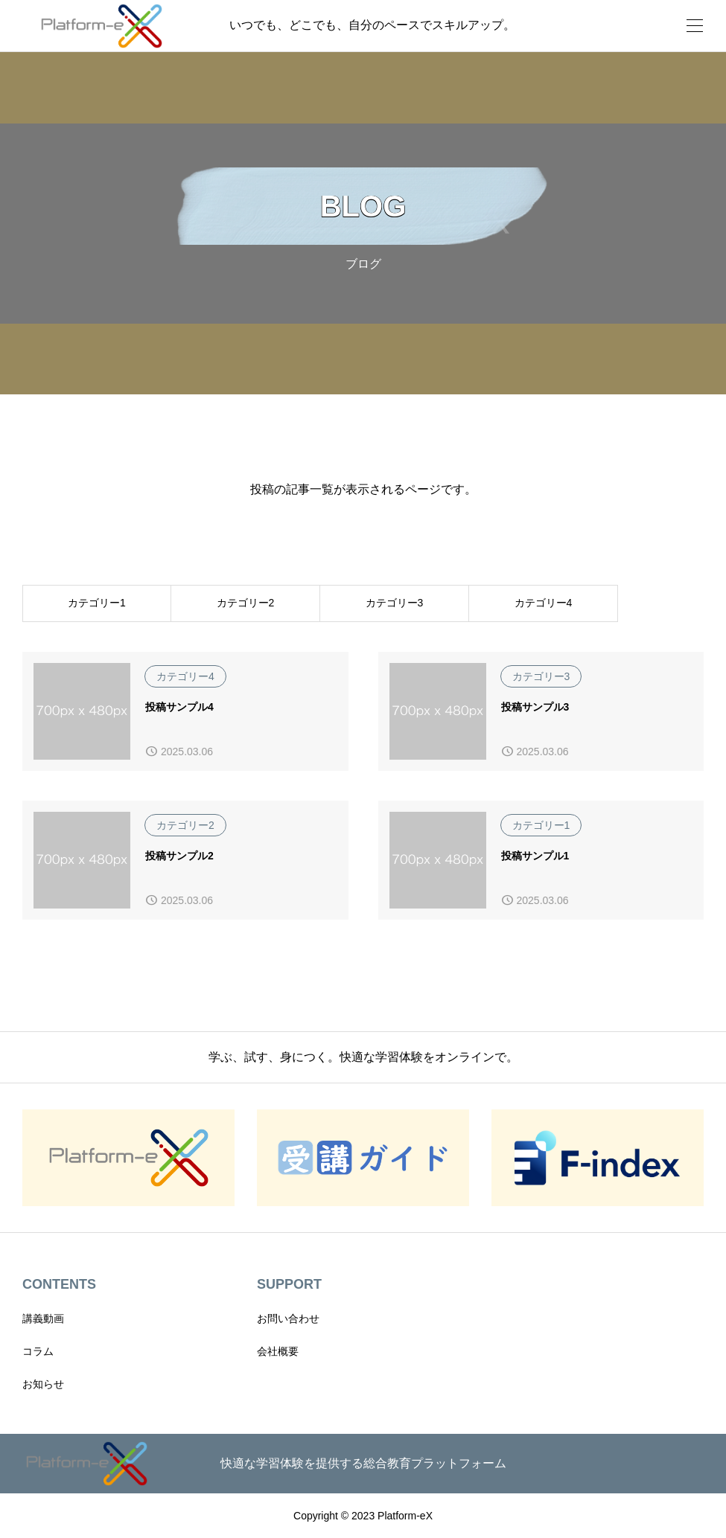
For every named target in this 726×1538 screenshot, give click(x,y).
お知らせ (43, 1384)
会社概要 (278, 1351)
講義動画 (43, 1318)
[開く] (694, 25)
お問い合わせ (288, 1318)
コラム (38, 1351)
